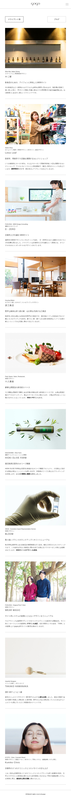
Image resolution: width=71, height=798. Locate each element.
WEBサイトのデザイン (24, 550)
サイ (46, 90)
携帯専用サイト (16, 169)
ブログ (56, 19)
